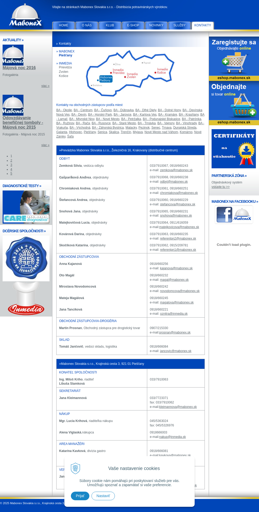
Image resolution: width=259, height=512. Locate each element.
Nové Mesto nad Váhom (161, 132)
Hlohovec (75, 132)
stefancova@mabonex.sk (177, 204)
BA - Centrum (83, 110)
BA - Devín (78, 114)
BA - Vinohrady (186, 123)
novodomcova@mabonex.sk (180, 291)
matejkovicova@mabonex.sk (179, 227)
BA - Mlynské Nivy (81, 119)
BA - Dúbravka (123, 110)
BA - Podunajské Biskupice (161, 119)
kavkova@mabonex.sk (175, 455)
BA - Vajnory (165, 123)
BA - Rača (83, 123)
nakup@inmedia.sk (172, 437)
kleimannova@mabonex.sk (178, 407)
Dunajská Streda (184, 127)
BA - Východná (80, 127)
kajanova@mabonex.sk (176, 268)
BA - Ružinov (65, 123)
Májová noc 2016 (19, 68)
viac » (45, 86)
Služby (180, 25)
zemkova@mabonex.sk (176, 170)
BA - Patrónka (191, 119)
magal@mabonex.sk (174, 280)
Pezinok (144, 127)
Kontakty (202, 25)
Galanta (61, 132)
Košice (63, 76)
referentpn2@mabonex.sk (178, 238)
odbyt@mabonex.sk (174, 181)
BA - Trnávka (147, 123)
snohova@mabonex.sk (176, 215)
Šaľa (70, 136)
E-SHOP (133, 25)
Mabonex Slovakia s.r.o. (26, 15)
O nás (86, 25)
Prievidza (65, 67)
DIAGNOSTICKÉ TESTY (22, 186)
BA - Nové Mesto (108, 119)
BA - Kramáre (167, 114)
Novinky (156, 25)
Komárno (186, 132)
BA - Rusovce (101, 123)
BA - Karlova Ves (145, 114)
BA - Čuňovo (103, 110)
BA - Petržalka (131, 119)
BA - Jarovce (122, 114)
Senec (155, 127)
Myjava (138, 132)
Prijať (80, 496)
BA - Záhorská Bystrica (108, 127)
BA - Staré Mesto (124, 123)
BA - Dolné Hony (169, 110)
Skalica (114, 132)
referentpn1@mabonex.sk (178, 250)
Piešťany (65, 55)
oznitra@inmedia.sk (174, 313)
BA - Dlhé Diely (145, 110)
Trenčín (126, 132)
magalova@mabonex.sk (177, 302)
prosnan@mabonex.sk (174, 332)
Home (63, 25)
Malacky (131, 127)
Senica (102, 132)
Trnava (166, 127)
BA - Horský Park (100, 114)
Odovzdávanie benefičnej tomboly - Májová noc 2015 (23, 122)
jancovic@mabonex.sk (175, 351)
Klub (110, 25)
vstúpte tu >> (221, 187)
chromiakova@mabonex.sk (179, 193)
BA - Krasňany (189, 114)
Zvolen (63, 72)
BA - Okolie (64, 110)
